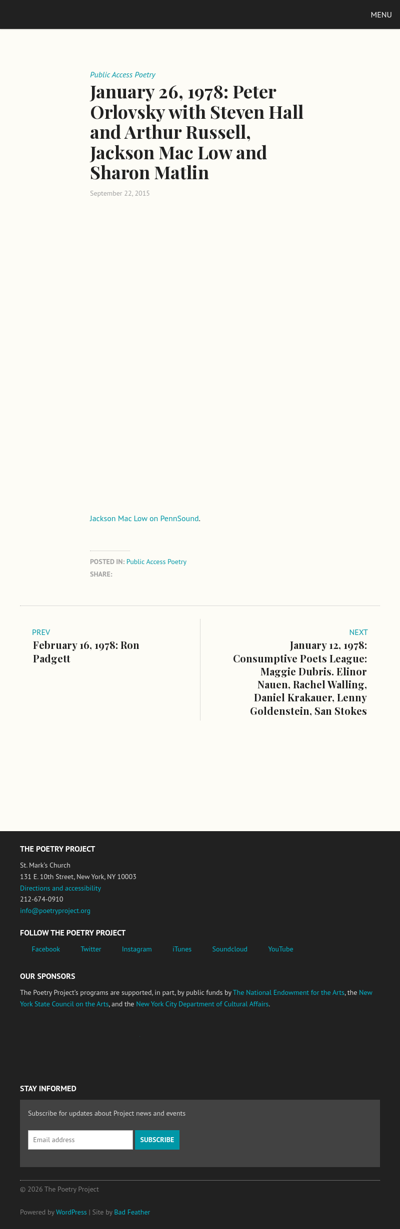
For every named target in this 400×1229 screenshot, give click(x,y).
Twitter (90, 948)
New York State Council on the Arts (166, 1041)
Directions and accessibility (60, 888)
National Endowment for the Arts (47, 1041)
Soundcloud (230, 948)
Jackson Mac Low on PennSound (144, 518)
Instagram (137, 948)
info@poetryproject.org (55, 910)
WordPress (71, 1212)
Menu (381, 14)
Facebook (46, 948)
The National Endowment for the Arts (288, 992)
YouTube (280, 948)
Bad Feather (132, 1212)
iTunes (182, 948)
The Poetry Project (54, 14)
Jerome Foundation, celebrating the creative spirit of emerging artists (112, 1041)
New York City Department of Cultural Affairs (202, 1003)
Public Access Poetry (156, 561)
